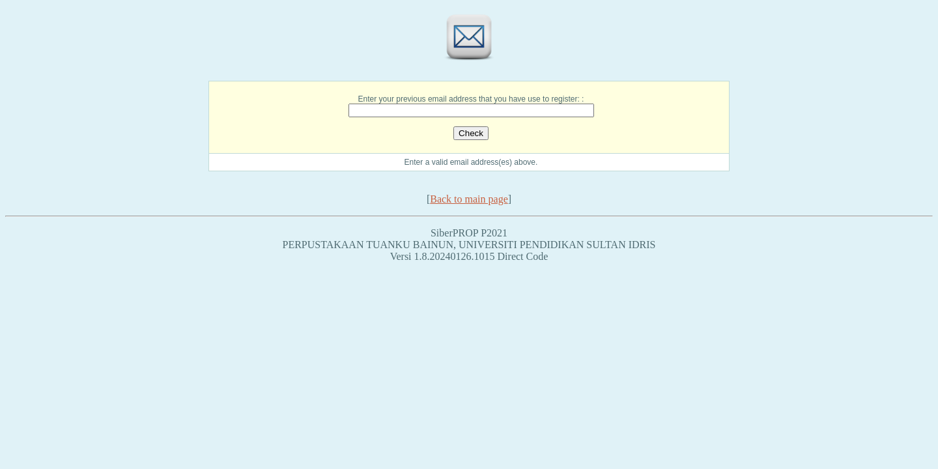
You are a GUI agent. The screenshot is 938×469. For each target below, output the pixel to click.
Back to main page (469, 199)
